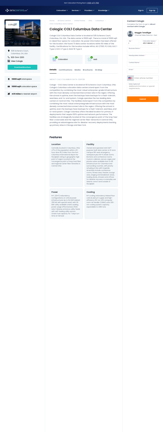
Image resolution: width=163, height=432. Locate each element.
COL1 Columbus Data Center (61, 24)
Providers (90, 10)
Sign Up (152, 10)
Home (52, 20)
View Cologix (17, 61)
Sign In (141, 10)
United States (79, 20)
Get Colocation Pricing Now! (81, 3)
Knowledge (104, 10)
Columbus (99, 20)
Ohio (90, 20)
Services (76, 10)
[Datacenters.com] (16, 10)
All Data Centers (64, 20)
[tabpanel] (84, 148)
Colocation (62, 10)
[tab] (53, 71)
